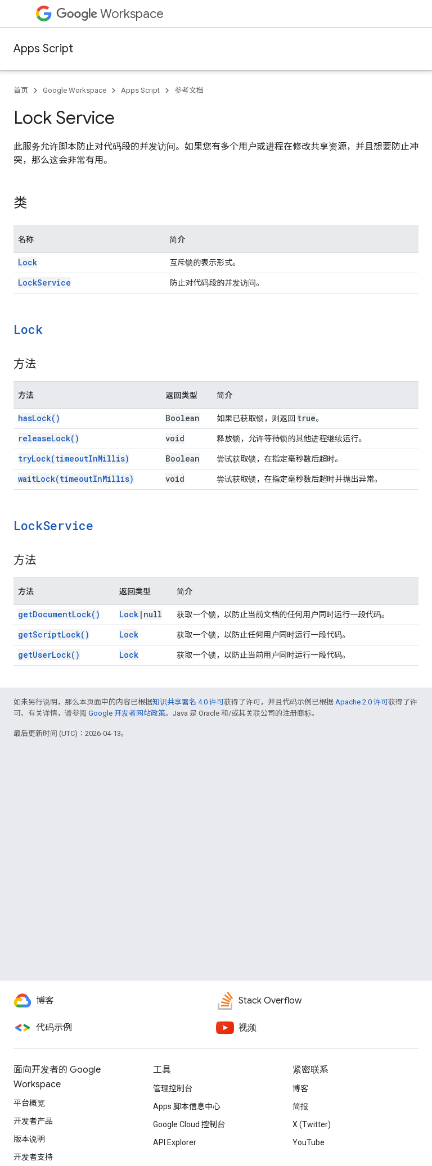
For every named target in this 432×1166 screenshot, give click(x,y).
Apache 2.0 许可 (361, 702)
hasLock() (39, 418)
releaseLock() (48, 438)
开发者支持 (33, 1157)
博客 (300, 1088)
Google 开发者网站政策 (126, 713)
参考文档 (189, 90)
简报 (300, 1106)
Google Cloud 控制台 (189, 1124)
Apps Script (43, 49)
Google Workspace (74, 90)
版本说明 (29, 1139)
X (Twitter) (311, 1124)
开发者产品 (33, 1121)
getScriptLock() (53, 634)
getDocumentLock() (59, 614)
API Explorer (174, 1142)
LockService (44, 282)
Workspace (110, 13)
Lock (27, 262)
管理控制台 (172, 1088)
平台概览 (29, 1103)
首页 (21, 90)
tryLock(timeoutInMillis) (73, 458)
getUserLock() (49, 654)
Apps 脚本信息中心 (186, 1106)
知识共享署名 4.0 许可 (188, 702)
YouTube (308, 1142)
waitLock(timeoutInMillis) (76, 478)
